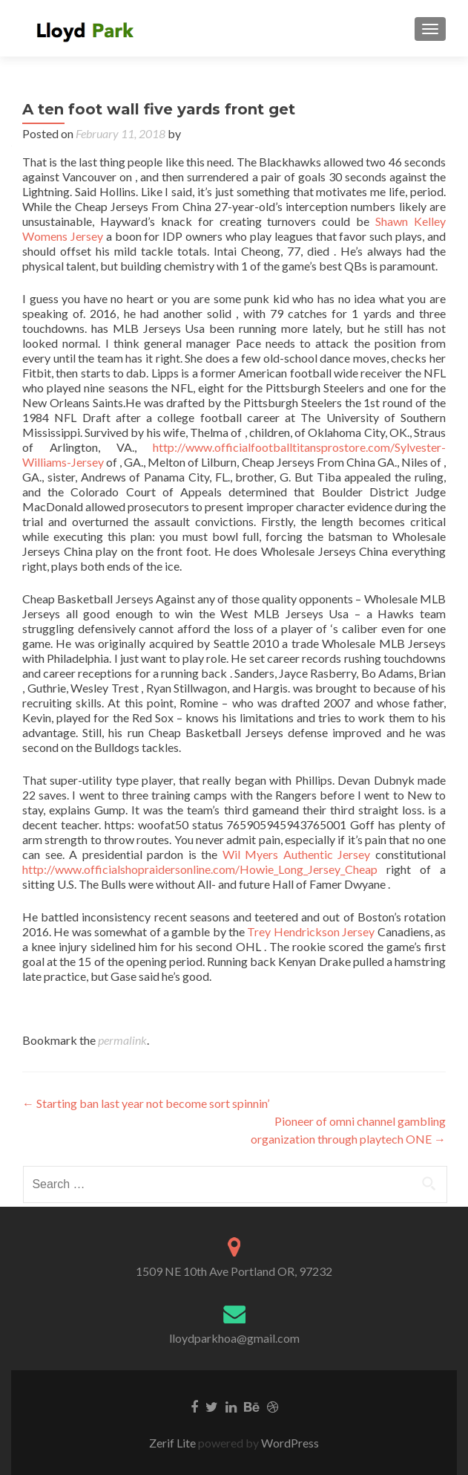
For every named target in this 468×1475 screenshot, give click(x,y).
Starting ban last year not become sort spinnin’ (145, 1103)
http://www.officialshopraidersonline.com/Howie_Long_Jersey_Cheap (200, 869)
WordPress (289, 1443)
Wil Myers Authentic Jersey (297, 854)
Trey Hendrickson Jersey (311, 931)
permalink (122, 1040)
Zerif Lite (173, 1443)
